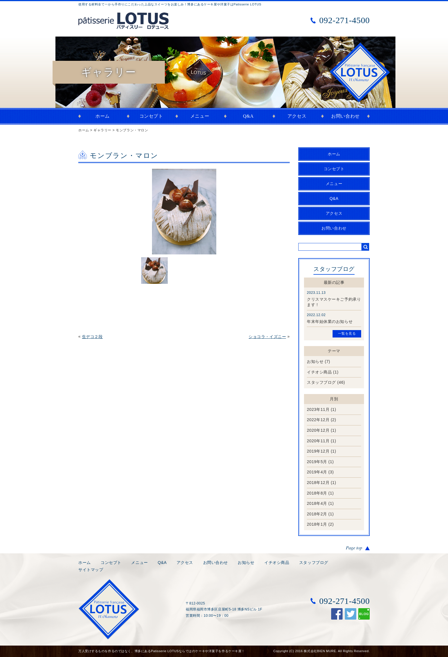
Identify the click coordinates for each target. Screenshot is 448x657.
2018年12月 (318, 482)
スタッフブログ (321, 382)
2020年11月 (318, 441)
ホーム (102, 116)
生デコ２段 (92, 336)
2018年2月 (317, 514)
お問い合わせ (345, 116)
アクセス (296, 116)
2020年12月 (318, 430)
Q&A (248, 116)
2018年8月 (317, 493)
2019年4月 (317, 472)
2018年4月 (317, 503)
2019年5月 (317, 461)
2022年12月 (318, 419)
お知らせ (315, 361)
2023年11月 (318, 409)
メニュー (199, 116)
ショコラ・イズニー (267, 336)
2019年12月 (318, 451)
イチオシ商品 (319, 372)
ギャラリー (102, 130)
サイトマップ (90, 569)
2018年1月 (317, 524)
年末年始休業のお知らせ (330, 321)
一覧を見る (347, 333)
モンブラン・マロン (132, 130)
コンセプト (151, 116)
